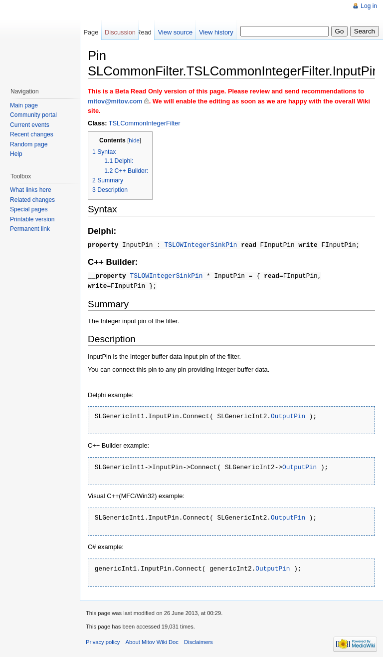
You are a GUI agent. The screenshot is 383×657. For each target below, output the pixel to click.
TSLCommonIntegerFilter (145, 123)
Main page (24, 105)
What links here (30, 189)
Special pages (28, 209)
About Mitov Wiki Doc (152, 639)
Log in (369, 5)
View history (216, 32)
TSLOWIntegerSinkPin (201, 244)
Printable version (32, 219)
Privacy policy (103, 639)
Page (90, 32)
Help (16, 153)
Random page (28, 144)
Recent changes (31, 134)
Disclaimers (198, 639)
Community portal (33, 114)
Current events (29, 124)
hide (134, 140)
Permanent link (30, 228)
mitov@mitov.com (115, 101)
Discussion (120, 32)
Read (144, 32)
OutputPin (288, 414)
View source (175, 32)
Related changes (32, 199)
